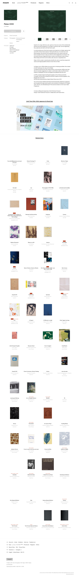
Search (69, 3)
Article (15, 542)
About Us (11, 542)
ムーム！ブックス (22, 2)
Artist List (26, 542)
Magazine (41, 2)
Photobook (33, 2)
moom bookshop (6, 3)
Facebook (12, 549)
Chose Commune (13, 35)
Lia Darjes (6, 26)
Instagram (19, 549)
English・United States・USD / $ (16, 552)
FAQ (17, 547)
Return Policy (12, 547)
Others (48, 2)
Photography (12, 38)
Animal (11, 43)
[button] (69, 39)
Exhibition (20, 542)
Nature (17, 41)
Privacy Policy (22, 547)
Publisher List (32, 542)
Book (13, 2)
